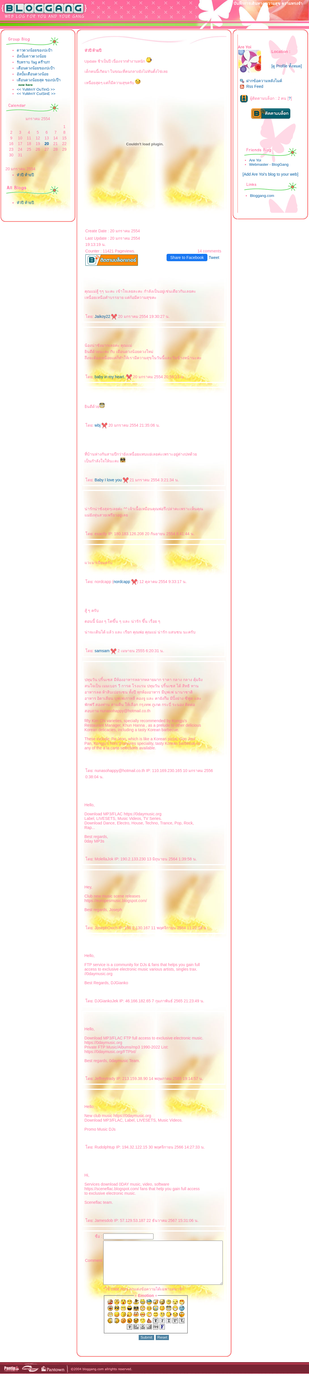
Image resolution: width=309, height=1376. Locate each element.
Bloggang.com (265, 198)
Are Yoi (258, 162)
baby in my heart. (102, 377)
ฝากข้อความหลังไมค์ (264, 83)
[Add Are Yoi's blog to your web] (272, 176)
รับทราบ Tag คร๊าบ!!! (33, 62)
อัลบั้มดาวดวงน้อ (31, 56)
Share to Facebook (190, 257)
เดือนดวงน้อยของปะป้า (35, 68)
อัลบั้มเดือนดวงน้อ (33, 74)
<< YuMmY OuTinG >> (36, 91)
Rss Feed (254, 88)
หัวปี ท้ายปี (25, 177)
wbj (90, 425)
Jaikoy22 (95, 316)
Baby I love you (101, 480)
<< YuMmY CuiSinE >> (36, 95)
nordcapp (114, 581)
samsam (95, 650)
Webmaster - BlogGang (272, 167)
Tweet (217, 257)
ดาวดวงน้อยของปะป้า (34, 50)
